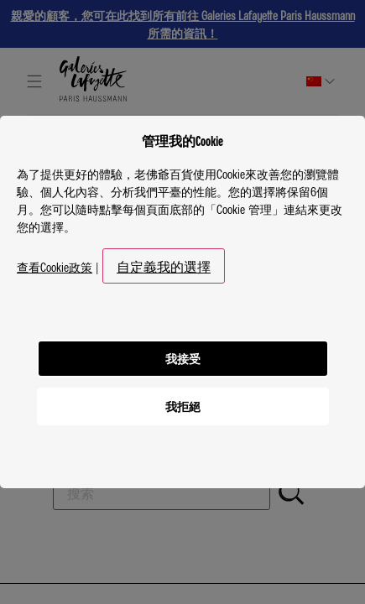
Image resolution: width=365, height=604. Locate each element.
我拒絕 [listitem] (183, 406)
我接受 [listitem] (183, 358)
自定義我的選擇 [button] (164, 266)
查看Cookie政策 (54, 266)
